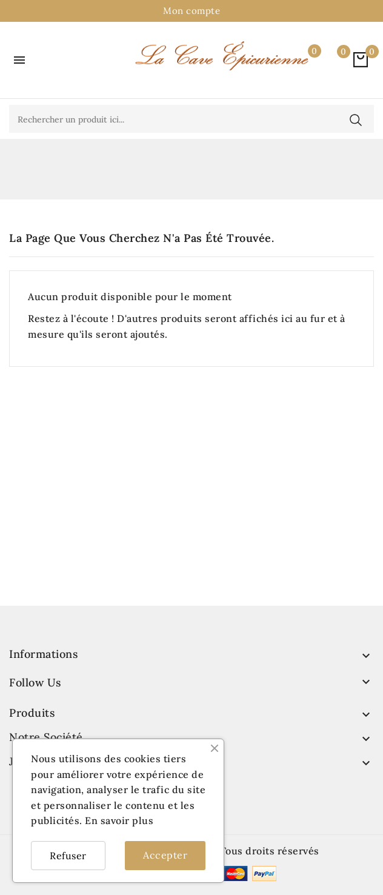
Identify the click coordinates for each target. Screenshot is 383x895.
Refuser (68, 856)
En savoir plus (119, 820)
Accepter (165, 855)
